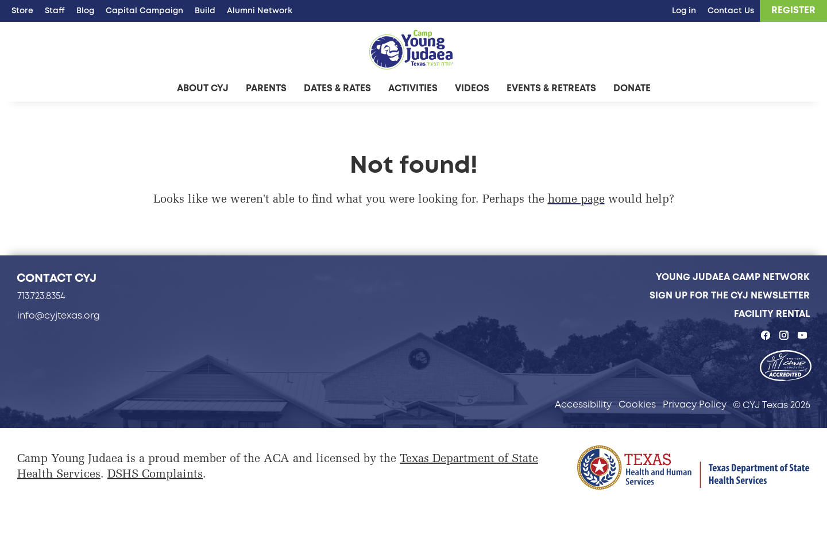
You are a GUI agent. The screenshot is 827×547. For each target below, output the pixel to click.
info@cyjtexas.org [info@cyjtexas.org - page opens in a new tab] (58, 315)
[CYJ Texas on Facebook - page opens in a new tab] (765, 335)
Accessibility (583, 404)
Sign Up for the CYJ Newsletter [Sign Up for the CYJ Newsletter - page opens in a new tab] (730, 295)
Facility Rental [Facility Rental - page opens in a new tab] (772, 314)
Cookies (637, 404)
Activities (413, 88)
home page (576, 199)
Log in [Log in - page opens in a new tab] (684, 10)
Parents (266, 88)
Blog (85, 10)
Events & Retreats (551, 88)
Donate (632, 88)
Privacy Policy (694, 404)
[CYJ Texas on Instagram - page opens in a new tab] (784, 335)
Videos (472, 88)
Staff (55, 10)
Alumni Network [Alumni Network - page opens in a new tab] (259, 10)
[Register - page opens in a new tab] (793, 11)
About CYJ (203, 88)
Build (205, 10)
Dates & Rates (337, 88)
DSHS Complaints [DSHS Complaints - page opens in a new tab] (155, 474)
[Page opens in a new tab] (693, 467)
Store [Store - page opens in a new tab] (22, 10)
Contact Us (731, 10)
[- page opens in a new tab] (785, 366)
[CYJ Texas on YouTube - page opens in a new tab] (802, 335)
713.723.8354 (41, 296)
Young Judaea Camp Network (733, 277)
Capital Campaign (144, 10)
